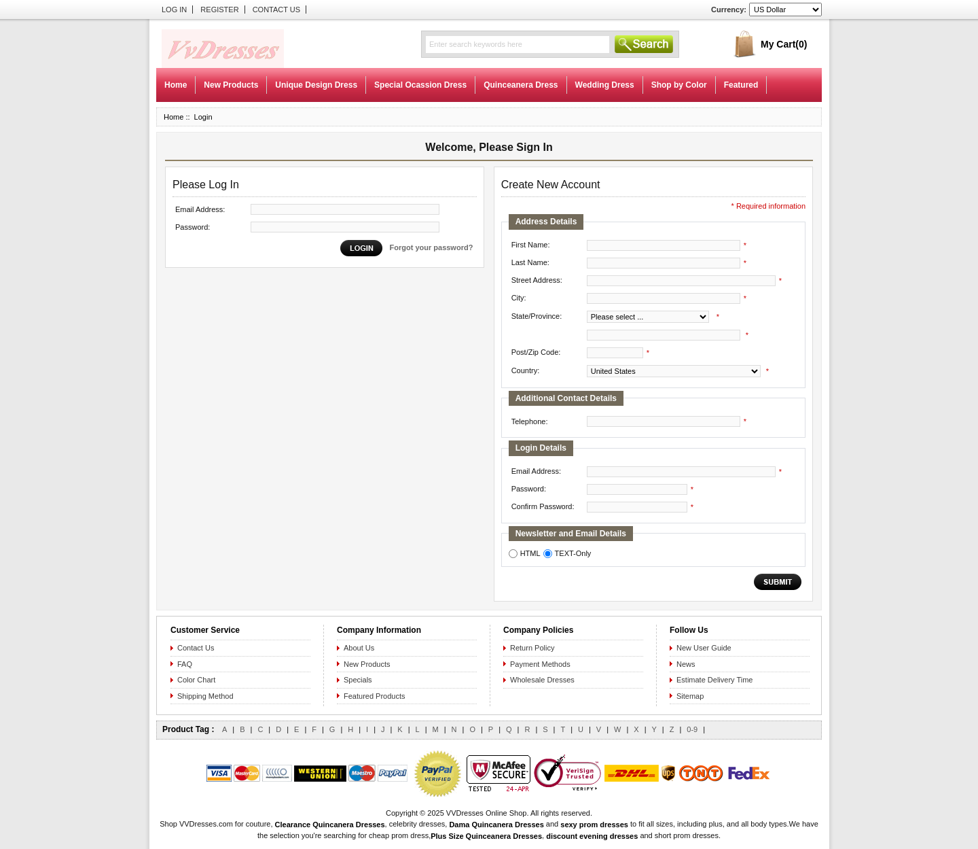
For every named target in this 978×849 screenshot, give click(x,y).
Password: (192, 227)
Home (175, 85)
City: (518, 298)
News (685, 664)
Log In (174, 9)
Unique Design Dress (316, 85)
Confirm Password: (543, 506)
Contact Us (277, 9)
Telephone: (529, 421)
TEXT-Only (573, 553)
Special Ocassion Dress (420, 85)
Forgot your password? (431, 247)
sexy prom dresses (594, 824)
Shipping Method (205, 696)
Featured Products (374, 696)
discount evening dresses (592, 836)
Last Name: (530, 262)
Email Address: (200, 209)
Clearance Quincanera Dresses (330, 824)
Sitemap (690, 696)
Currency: (728, 9)
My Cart (784, 44)
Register (219, 9)
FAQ (184, 664)
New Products (231, 85)
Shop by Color (679, 85)
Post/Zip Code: (536, 352)
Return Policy (532, 648)
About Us (359, 648)
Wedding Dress (604, 85)
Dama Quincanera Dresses (496, 824)
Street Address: (536, 280)
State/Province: (536, 316)
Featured (741, 85)
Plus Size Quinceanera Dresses (486, 836)
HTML (530, 553)
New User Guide (703, 648)
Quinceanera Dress (521, 85)
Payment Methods (540, 664)
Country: (525, 370)
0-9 (692, 729)
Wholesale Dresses (542, 680)
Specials (358, 680)
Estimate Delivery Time (714, 680)
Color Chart (196, 680)
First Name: (530, 245)
